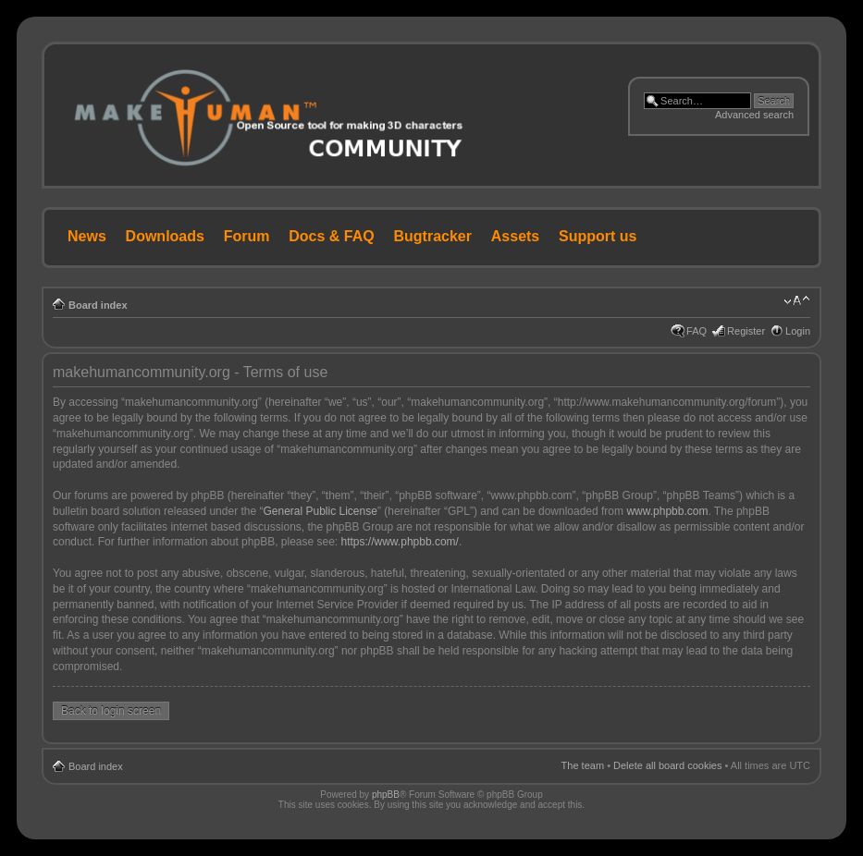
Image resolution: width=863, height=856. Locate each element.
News (87, 236)
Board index (98, 305)
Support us (597, 236)
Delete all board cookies (667, 765)
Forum (247, 236)
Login (797, 330)
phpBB (386, 794)
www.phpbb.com (667, 511)
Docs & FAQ (331, 236)
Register (746, 330)
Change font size (796, 301)
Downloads (165, 236)
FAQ (696, 330)
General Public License (319, 511)
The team (582, 765)
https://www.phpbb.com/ (400, 541)
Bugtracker (433, 236)
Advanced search (754, 114)
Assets (515, 236)
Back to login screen (111, 710)
